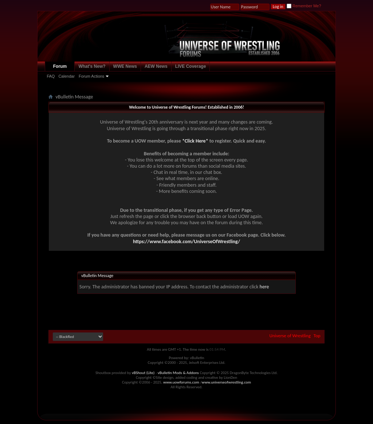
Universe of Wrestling (290, 335)
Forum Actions (91, 76)
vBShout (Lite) (143, 372)
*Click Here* (195, 141)
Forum (60, 66)
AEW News (156, 66)
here (264, 287)
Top (317, 335)
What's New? (91, 66)
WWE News (125, 66)
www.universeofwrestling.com (226, 382)
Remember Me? (304, 6)
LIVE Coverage (190, 66)
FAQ (51, 76)
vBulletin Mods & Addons (178, 372)
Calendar (66, 76)
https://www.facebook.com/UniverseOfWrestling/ (186, 241)
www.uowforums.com (181, 382)
